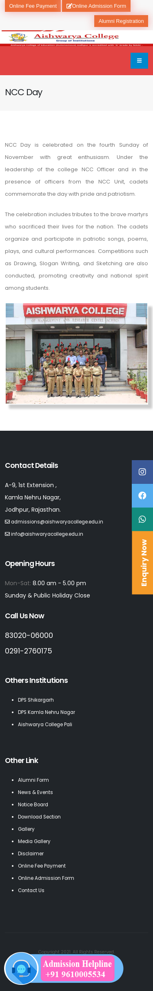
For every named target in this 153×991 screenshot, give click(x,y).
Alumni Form (33, 780)
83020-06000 (29, 635)
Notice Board (33, 804)
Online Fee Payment (33, 6)
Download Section (39, 817)
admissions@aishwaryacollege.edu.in (57, 522)
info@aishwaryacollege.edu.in (47, 534)
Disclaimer (31, 853)
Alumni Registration (121, 21)
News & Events (35, 792)
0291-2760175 (28, 651)
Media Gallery (34, 841)
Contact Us (31, 890)
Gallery (26, 829)
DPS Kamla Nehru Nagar (46, 712)
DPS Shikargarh (36, 700)
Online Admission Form (96, 6)
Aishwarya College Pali (45, 724)
